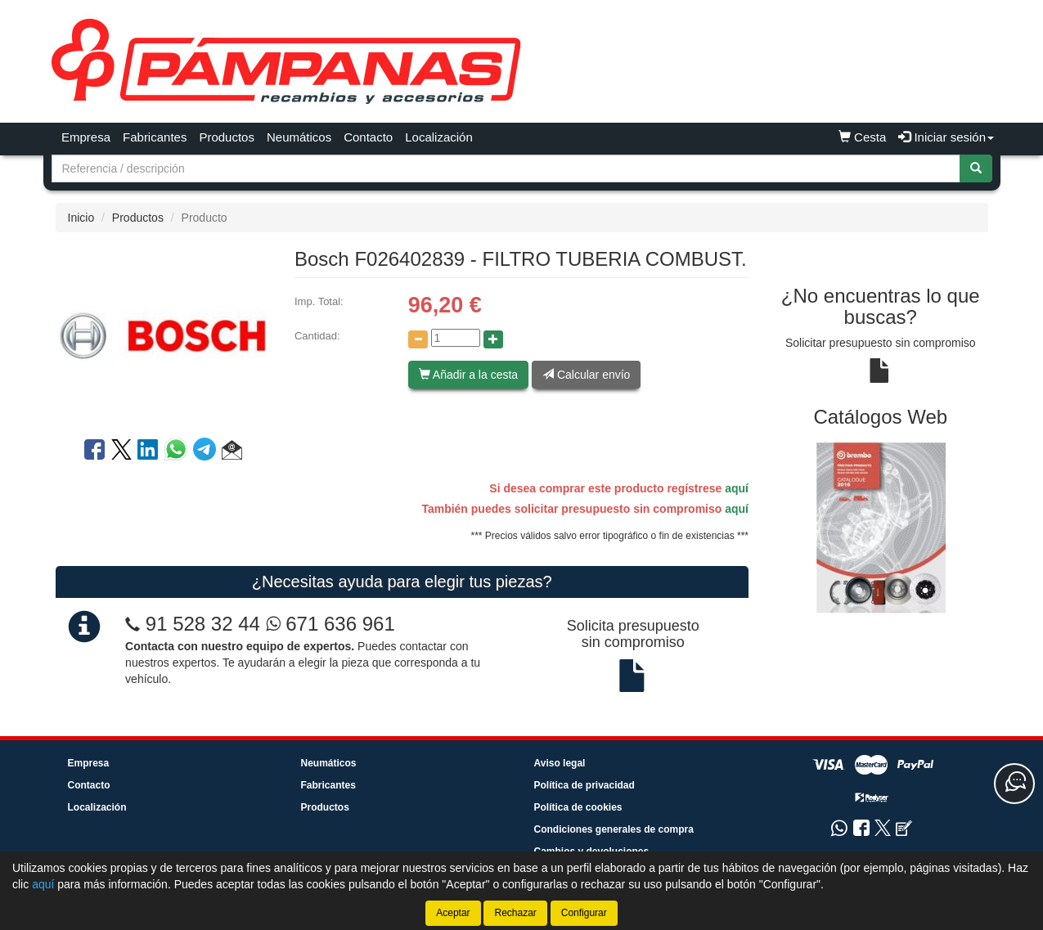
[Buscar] (976, 168)
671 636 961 (330, 624)
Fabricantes (155, 137)
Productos (226, 137)
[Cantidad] (455, 338)
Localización (439, 137)
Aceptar (453, 913)
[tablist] (880, 527)
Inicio (81, 217)
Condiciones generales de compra (614, 829)
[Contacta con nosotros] (1014, 783)
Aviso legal (560, 763)
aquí (737, 488)
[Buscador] (506, 168)
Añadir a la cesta (468, 374)
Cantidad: (317, 336)
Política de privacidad (584, 785)
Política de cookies (578, 807)
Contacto (368, 137)
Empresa (85, 137)
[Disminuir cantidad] (418, 339)
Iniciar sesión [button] (946, 137)
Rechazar (515, 913)
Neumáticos (299, 137)
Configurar (584, 913)
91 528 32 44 (203, 624)
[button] (232, 452)
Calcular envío (586, 374)
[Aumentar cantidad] (493, 339)
